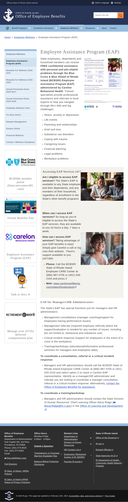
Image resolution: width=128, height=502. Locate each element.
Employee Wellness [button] (72, 28)
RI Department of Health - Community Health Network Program (109, 463)
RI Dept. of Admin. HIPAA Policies (16, 472)
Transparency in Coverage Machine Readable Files (46, 454)
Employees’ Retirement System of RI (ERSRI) (75, 455)
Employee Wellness (24, 37)
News (104, 28)
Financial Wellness (15, 135)
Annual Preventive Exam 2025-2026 (17, 100)
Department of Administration (71, 437)
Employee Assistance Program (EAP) (17, 62)
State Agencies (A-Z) (106, 456)
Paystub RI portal (72, 462)
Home (7, 37)
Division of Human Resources (72, 443)
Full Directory (10, 464)
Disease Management (16, 122)
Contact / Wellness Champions (20, 142)
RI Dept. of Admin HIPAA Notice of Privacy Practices (17, 480)
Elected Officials (103, 450)
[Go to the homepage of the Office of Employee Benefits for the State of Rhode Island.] (10, 15)
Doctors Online (13, 128)
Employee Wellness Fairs (18, 108)
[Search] (106, 15)
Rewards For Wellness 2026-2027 (19, 71)
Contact (113, 28)
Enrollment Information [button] (46, 28)
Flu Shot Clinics (13, 115)
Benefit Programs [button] (22, 28)
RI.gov (99, 444)
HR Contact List (71, 450)
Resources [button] (93, 28)
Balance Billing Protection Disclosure (46, 463)
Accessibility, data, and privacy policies (85, 496)
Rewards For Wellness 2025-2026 (19, 81)
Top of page (110, 496)
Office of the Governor (106, 438)
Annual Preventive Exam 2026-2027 (17, 90)
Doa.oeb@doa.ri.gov (16, 458)
